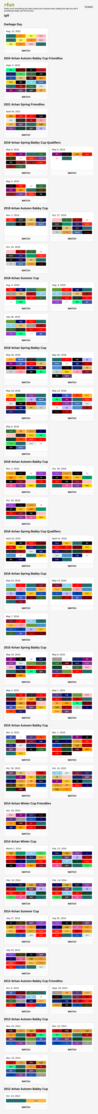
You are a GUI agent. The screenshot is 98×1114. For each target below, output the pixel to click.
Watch (26, 50)
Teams (88, 7)
